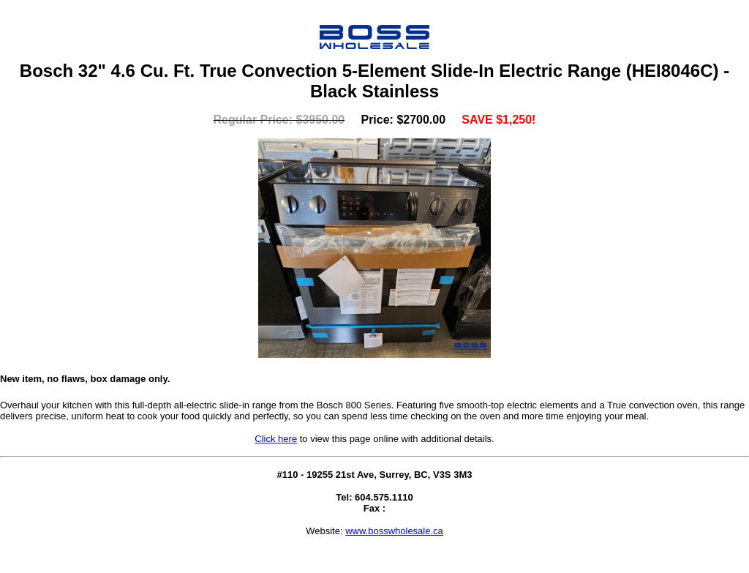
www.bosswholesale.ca (394, 530)
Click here (276, 438)
